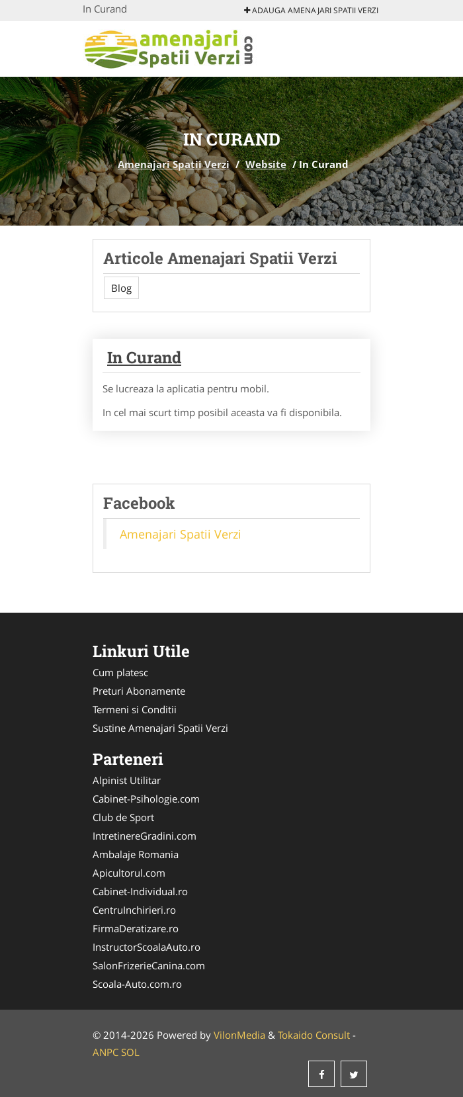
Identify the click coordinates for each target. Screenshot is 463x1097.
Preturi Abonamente (139, 691)
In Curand (144, 357)
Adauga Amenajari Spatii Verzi (311, 10)
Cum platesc (120, 672)
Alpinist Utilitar (127, 780)
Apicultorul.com (129, 873)
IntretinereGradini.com (144, 836)
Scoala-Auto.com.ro (137, 984)
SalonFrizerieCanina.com (149, 965)
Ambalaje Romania (136, 854)
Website (265, 164)
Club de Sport (123, 817)
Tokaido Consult (314, 1034)
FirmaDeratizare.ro (136, 928)
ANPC (105, 1052)
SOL (130, 1052)
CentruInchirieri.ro (134, 910)
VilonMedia (239, 1034)
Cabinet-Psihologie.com (146, 799)
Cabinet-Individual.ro (140, 891)
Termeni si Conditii (135, 709)
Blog (121, 287)
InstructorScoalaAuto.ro (146, 947)
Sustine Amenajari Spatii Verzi (160, 728)
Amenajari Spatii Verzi (174, 164)
